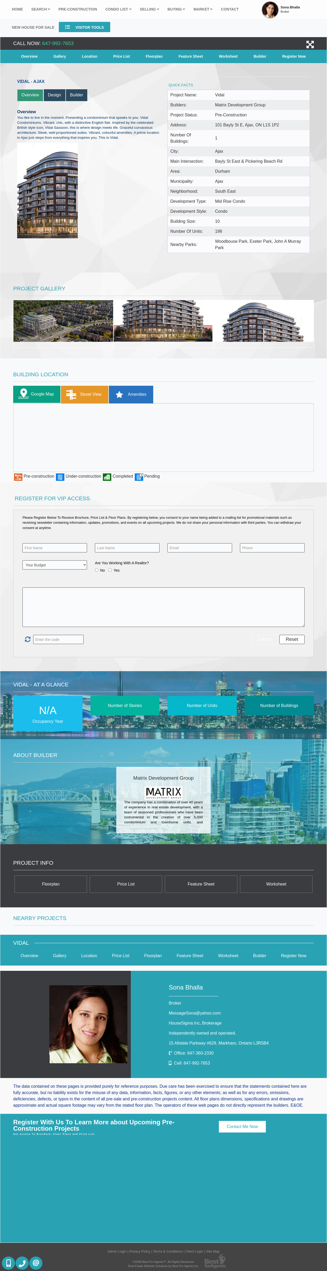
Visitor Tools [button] (84, 26)
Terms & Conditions (167, 1251)
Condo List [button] (118, 9)
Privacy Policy (139, 1251)
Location (89, 56)
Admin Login (116, 1251)
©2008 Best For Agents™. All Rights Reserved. (163, 1261)
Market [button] (203, 9)
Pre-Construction (78, 9)
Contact (230, 9)
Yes (117, 570)
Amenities (129, 394)
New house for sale (33, 27)
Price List (121, 56)
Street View (83, 394)
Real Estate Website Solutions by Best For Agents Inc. (163, 1266)
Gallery (60, 56)
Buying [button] (176, 9)
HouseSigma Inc (195, 1023)
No (102, 570)
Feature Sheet (191, 56)
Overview (29, 56)
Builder (260, 56)
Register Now (294, 56)
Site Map (213, 1251)
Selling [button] (149, 9)
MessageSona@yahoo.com (195, 1013)
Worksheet (228, 56)
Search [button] (40, 9)
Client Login (194, 1251)
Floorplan (154, 56)
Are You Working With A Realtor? (122, 563)
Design (54, 95)
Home (17, 9)
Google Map (35, 394)
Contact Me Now (242, 1126)
